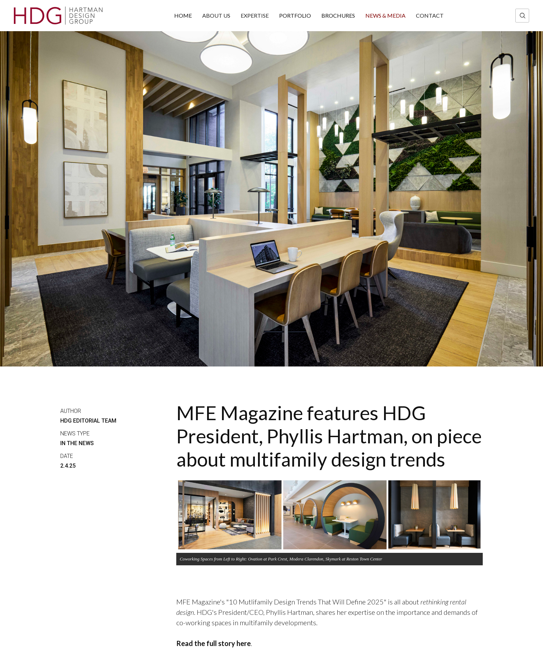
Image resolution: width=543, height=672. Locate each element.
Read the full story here (213, 643)
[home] (58, 16)
